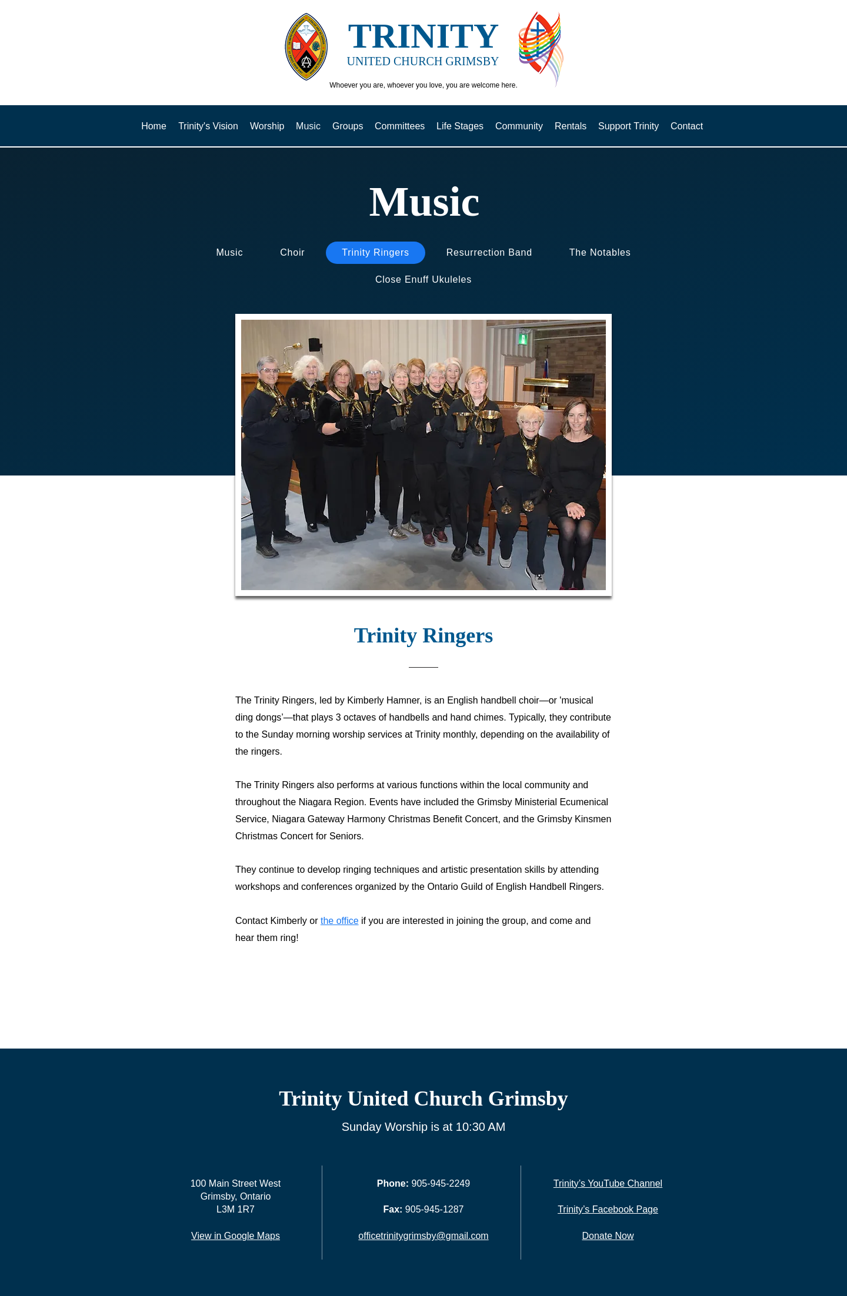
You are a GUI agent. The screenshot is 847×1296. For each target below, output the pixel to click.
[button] (423, 455)
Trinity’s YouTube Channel (607, 1183)
